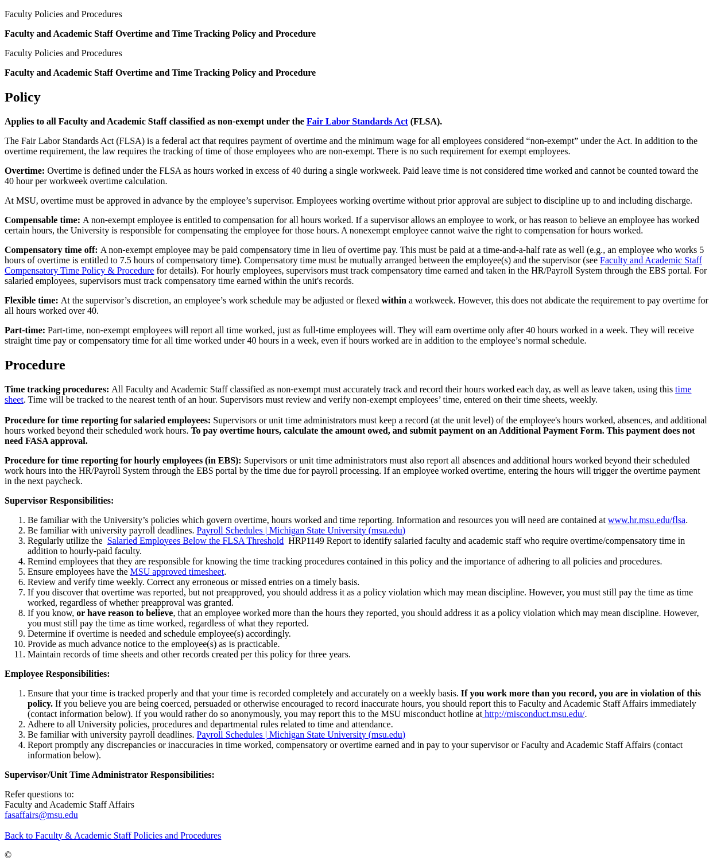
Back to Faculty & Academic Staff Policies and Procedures (113, 835)
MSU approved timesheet (177, 571)
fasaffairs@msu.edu (41, 815)
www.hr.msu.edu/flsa (646, 520)
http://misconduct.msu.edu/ (533, 714)
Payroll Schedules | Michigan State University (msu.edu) (301, 530)
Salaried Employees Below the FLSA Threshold (195, 541)
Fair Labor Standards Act (357, 121)
